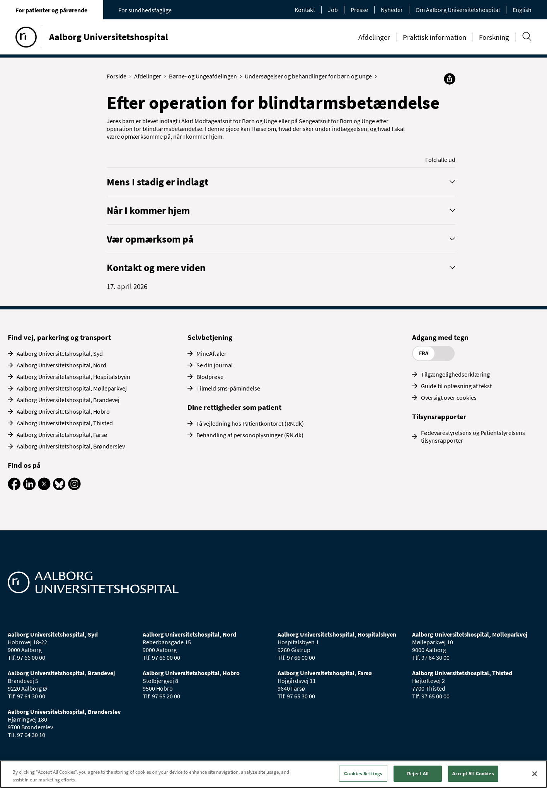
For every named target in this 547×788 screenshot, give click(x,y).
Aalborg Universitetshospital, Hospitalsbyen (73, 376)
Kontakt (305, 10)
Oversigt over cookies (449, 397)
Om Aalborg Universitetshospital (458, 10)
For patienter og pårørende (51, 10)
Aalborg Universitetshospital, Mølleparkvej (72, 388)
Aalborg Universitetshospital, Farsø (62, 434)
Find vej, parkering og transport (59, 337)
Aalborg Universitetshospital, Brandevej (68, 400)
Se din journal (214, 365)
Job (333, 10)
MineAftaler (211, 353)
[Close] (534, 773)
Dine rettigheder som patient (234, 407)
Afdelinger (374, 37)
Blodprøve (209, 376)
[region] (273, 774)
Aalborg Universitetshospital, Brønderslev (71, 446)
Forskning (494, 37)
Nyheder (392, 10)
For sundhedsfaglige (145, 10)
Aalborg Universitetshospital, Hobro (63, 411)
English (522, 10)
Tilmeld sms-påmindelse (228, 388)
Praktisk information (434, 37)
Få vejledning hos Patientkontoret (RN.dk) (250, 423)
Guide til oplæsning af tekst (456, 386)
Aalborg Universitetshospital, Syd (60, 353)
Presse (359, 10)
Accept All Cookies (473, 773)
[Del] (449, 79)
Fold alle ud (440, 159)
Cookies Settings (363, 773)
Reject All (418, 773)
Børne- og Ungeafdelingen (204, 76)
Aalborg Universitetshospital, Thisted (65, 423)
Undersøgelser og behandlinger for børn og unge (310, 76)
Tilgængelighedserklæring (455, 374)
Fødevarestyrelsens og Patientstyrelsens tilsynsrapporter (473, 436)
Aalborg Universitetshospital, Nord (61, 365)
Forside (118, 76)
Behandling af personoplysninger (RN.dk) (249, 435)
